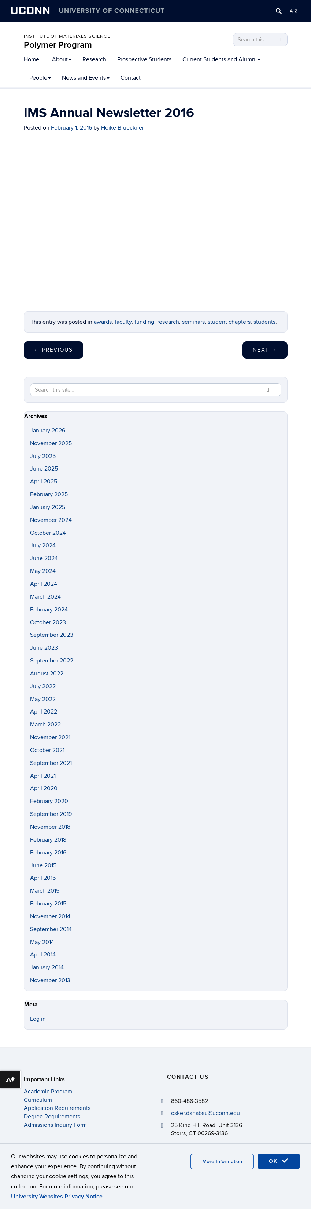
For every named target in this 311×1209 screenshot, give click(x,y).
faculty (123, 322)
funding (144, 322)
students (264, 322)
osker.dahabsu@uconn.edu (205, 1113)
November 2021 (50, 737)
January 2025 (47, 507)
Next (265, 349)
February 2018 (48, 839)
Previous (53, 349)
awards (103, 322)
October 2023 (48, 622)
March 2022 (45, 724)
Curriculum (38, 1100)
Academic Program (48, 1091)
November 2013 (50, 980)
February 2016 (48, 852)
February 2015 (48, 903)
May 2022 (43, 699)
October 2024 (48, 533)
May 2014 (42, 942)
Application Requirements (57, 1108)
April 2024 (43, 584)
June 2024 (44, 558)
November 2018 (50, 827)
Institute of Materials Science (67, 36)
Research (94, 59)
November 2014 (50, 916)
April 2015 (43, 878)
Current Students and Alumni (221, 59)
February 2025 (49, 494)
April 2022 (43, 711)
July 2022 (43, 686)
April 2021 (43, 776)
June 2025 (44, 468)
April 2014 (43, 954)
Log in (38, 1019)
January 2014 (47, 967)
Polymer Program (58, 45)
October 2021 (47, 750)
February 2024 (49, 609)
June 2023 (44, 647)
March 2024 (45, 596)
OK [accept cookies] (279, 1161)
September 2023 (51, 635)
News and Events (86, 77)
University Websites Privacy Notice (57, 1196)
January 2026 (47, 430)
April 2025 (43, 481)
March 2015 (44, 890)
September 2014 (51, 929)
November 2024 (51, 520)
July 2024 (43, 545)
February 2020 (49, 801)
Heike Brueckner (122, 127)
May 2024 (43, 571)
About (61, 59)
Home (31, 59)
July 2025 (43, 456)
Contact (131, 77)
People (40, 77)
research (168, 322)
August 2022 (46, 673)
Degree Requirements (52, 1116)
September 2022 (51, 660)
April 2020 (44, 788)
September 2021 (51, 763)
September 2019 (51, 814)
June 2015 (43, 865)
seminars (193, 322)
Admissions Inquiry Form (55, 1125)
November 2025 (51, 443)
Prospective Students (144, 59)
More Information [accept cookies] (222, 1161)
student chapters (229, 322)
